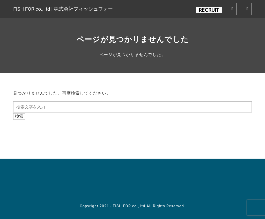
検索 (19, 116)
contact (165, 183)
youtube (132, 183)
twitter (116, 183)
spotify (149, 183)
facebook (99, 183)
